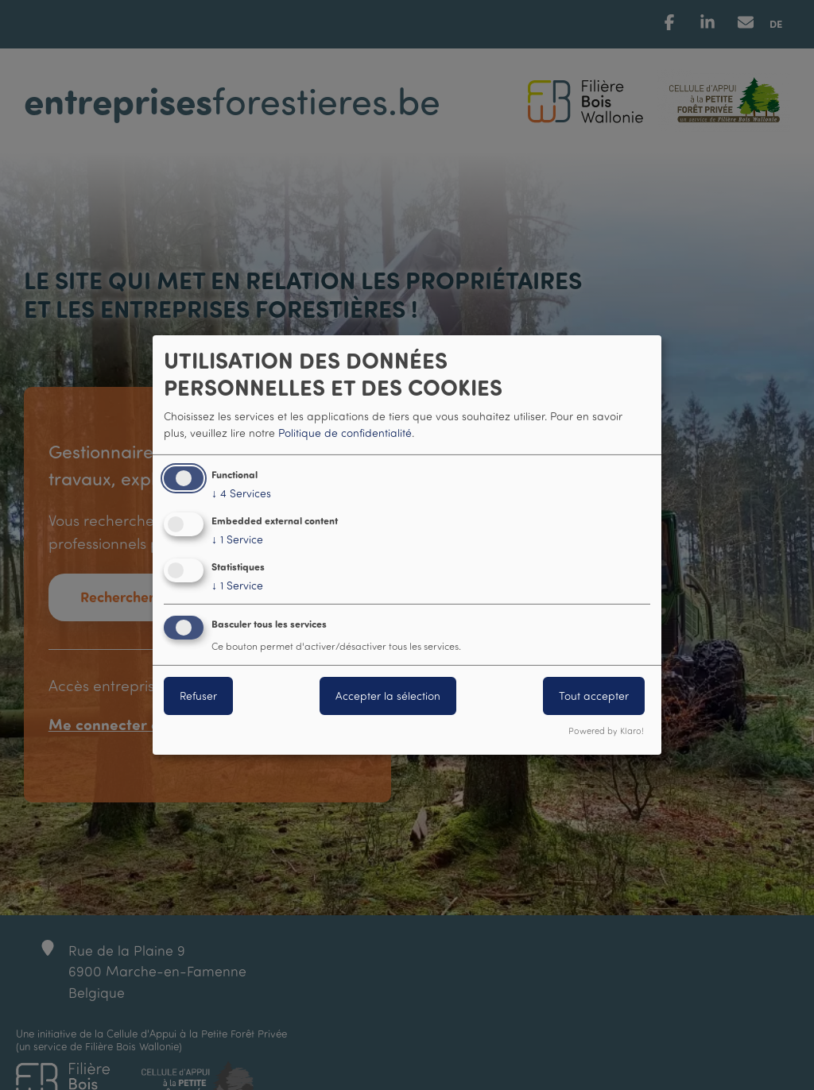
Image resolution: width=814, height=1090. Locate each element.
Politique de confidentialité (345, 432)
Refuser (198, 695)
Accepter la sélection (387, 695)
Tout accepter (594, 695)
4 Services (241, 493)
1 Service (237, 539)
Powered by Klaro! (606, 730)
